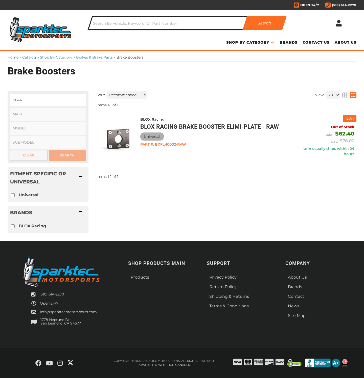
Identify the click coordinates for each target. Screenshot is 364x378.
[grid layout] (345, 95)
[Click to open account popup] (338, 23)
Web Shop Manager (174, 365)
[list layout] (353, 95)
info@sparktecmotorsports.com (68, 312)
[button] (187, 23)
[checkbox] (13, 195)
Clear (29, 155)
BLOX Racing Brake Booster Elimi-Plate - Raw (209, 126)
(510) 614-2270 (51, 294)
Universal (28, 195)
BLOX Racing (32, 226)
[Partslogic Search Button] (264, 23)
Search (67, 155)
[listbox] (48, 100)
